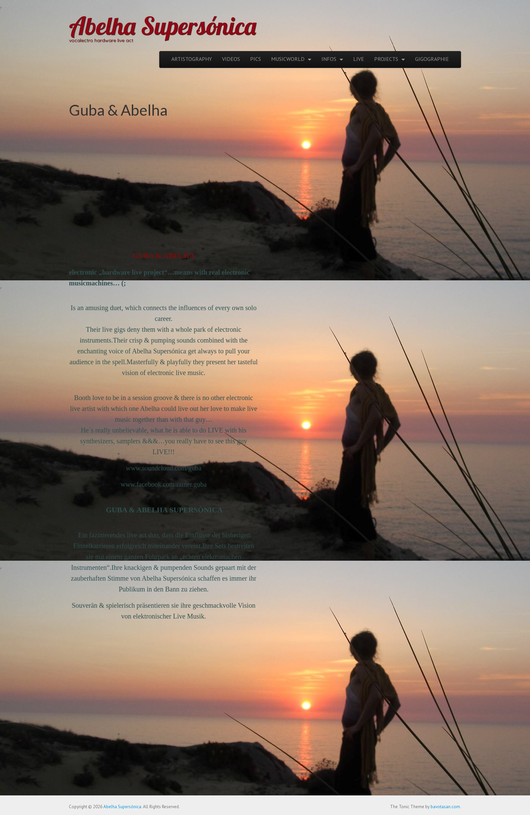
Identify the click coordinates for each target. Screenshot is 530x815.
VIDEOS (231, 58)
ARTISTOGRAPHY (191, 58)
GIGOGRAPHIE (432, 58)
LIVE (358, 58)
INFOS (328, 58)
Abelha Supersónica (162, 25)
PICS (255, 58)
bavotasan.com (445, 807)
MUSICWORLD (288, 58)
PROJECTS (386, 58)
